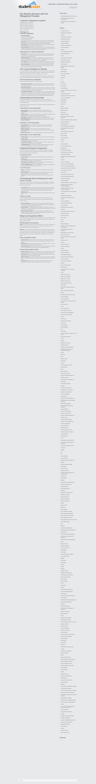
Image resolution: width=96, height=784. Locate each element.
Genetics (62, 338)
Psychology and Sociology (65, 606)
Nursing (62, 541)
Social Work (63, 644)
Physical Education (64, 579)
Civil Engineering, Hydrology (65, 154)
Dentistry (62, 219)
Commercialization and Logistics (66, 170)
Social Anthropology (64, 638)
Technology (63, 684)
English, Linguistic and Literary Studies (67, 290)
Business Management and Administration (68, 126)
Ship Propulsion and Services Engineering (68, 634)
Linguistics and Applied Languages (66, 464)
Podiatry (62, 587)
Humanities (63, 385)
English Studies (63, 285)
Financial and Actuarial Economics (66, 314)
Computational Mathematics (65, 178)
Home (21, 9)
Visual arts (62, 728)
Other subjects (63, 552)
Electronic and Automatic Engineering (67, 256)
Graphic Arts (63, 354)
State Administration (64, 669)
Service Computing (64, 632)
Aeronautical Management (65, 41)
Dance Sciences (63, 217)
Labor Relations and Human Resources (67, 440)
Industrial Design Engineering (66, 403)
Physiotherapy (63, 585)
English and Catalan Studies (65, 274)
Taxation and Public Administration (66, 680)
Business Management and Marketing (67, 131)
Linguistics (62, 462)
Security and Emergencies (65, 628)
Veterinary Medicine (64, 726)
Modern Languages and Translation (66, 517)
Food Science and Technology (66, 320)
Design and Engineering (65, 223)
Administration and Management (66, 32)
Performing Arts (63, 560)
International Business (64, 427)
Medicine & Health (64, 505)
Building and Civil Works (65, 114)
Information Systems (64, 417)
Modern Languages (64, 509)
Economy (24, 9)
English (62, 272)
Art (61, 79)
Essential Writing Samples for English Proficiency (69, 16)
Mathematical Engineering (65, 488)
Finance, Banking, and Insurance (66, 310)
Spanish (62, 655)
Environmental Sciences (65, 298)
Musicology (63, 525)
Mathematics (63, 490)
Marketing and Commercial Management (67, 482)
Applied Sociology (64, 69)
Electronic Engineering (64, 258)
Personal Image (63, 562)
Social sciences (63, 642)
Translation (63, 713)
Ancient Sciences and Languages (66, 57)
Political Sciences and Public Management (68, 595)
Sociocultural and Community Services (67, 646)
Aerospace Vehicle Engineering (66, 45)
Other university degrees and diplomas (67, 554)
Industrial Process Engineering (66, 411)
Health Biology (63, 360)
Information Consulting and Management (67, 415)
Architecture (63, 77)
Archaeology (63, 75)
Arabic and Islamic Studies (65, 73)
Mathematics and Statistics (65, 494)
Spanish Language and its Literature (67, 661)
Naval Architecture (64, 532)
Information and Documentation (66, 413)
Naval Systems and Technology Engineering (68, 539)
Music (62, 523)
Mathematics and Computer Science (67, 492)
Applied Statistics (63, 71)
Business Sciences (64, 133)
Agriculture (62, 49)
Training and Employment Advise (66, 711)
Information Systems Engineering (66, 419)
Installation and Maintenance (65, 423)
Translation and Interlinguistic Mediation (67, 715)
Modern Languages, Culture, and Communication (69, 519)
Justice (62, 438)
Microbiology (63, 507)
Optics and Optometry (64, 543)
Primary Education (64, 597)
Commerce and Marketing (65, 161)
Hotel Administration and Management (67, 379)
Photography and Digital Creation (66, 572)
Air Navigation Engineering (65, 53)
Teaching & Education (64, 682)
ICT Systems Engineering (65, 394)
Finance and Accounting (65, 308)
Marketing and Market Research (66, 484)
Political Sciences (64, 593)
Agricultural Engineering (65, 47)
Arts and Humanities (64, 88)
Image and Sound (64, 396)
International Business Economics (66, 429)
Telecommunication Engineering (66, 688)
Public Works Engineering (65, 611)
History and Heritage (64, 371)
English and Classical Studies (66, 276)
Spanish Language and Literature (66, 663)
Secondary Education (64, 626)
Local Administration (64, 468)
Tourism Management (64, 709)
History (62, 369)
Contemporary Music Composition (66, 203)
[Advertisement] (44, 30)
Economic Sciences (64, 240)
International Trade (64, 436)
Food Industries (63, 318)
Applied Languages (64, 64)
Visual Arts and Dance (64, 730)
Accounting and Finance (65, 30)
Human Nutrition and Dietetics (66, 383)
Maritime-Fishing (63, 478)
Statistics (62, 671)
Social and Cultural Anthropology (66, 636)
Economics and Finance (65, 244)
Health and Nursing (64, 358)
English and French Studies (65, 278)
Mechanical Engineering (65, 496)
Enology (62, 292)
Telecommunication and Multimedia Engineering (69, 686)
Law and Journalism (64, 458)
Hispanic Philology (64, 367)
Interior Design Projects (65, 425)
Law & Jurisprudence (64, 456)
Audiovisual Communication (65, 93)
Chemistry (62, 139)
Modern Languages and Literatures (66, 511)
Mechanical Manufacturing (65, 498)
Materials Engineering (64, 486)
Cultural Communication (65, 215)
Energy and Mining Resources (66, 265)
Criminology (63, 209)
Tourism (62, 704)
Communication (63, 172)
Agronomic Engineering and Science (67, 51)
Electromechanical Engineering (66, 254)
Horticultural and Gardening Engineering (67, 375)
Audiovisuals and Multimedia (65, 97)
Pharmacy (62, 564)
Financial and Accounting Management (67, 312)
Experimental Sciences (64, 304)
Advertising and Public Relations (66, 37)
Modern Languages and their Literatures (67, 515)
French (62, 329)
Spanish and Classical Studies (66, 657)
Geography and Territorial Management (67, 347)
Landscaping (63, 447)
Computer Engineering (64, 180)
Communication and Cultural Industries (67, 174)
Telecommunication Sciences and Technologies (68, 690)
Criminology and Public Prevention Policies (68, 211)
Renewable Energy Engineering (66, 617)
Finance (62, 306)
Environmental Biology (64, 296)
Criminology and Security (65, 213)
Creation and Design (64, 205)
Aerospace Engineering (65, 43)
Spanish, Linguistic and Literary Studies (67, 665)
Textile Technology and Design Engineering (68, 702)
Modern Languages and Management (67, 513)
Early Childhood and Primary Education (67, 232)
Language (62, 449)
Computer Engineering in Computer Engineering (69, 182)
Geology (62, 352)
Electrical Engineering (64, 250)
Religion (62, 615)
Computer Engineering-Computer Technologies (68, 191)
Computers (63, 193)
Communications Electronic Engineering (67, 176)
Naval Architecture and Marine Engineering (68, 534)
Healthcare (62, 362)
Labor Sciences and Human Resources (67, 445)
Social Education (63, 640)
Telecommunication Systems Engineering (67, 692)
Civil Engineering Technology (65, 150)
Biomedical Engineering (65, 108)
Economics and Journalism (65, 246)
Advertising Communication (65, 39)
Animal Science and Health (65, 59)
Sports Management (64, 667)
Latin (62, 451)
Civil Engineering (63, 148)
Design (62, 221)
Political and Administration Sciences (67, 591)
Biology (62, 106)
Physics (62, 583)
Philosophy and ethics (64, 570)
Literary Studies (63, 466)
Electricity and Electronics (65, 252)
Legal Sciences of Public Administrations (67, 460)
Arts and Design (63, 86)
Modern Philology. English (65, 521)
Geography (63, 340)
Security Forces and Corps (65, 630)
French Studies (63, 331)
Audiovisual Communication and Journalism (68, 95)
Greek (62, 356)
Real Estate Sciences (64, 613)
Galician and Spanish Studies (66, 336)
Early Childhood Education (65, 234)
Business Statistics (64, 135)
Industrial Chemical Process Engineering (67, 398)
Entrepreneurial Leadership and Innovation (68, 294)
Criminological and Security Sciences (67, 207)
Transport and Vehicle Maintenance (66, 722)
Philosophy (63, 568)
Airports (62, 55)
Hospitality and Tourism (65, 377)
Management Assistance (65, 470)
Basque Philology (64, 99)
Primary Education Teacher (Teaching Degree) (68, 599)
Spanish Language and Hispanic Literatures (68, 659)
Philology (62, 566)
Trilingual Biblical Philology (65, 724)
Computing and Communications (66, 195)
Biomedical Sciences (64, 110)
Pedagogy (62, 558)
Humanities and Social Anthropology (67, 389)
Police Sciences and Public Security (67, 589)
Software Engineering (64, 653)
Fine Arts (62, 316)
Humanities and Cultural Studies (66, 387)
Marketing (62, 480)
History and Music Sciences (65, 373)
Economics (63, 242)
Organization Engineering (65, 545)
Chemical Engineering (64, 137)
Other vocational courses (65, 556)
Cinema (62, 141)
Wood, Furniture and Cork (65, 732)
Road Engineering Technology (66, 619)
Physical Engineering (64, 581)
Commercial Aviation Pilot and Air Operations (68, 168)
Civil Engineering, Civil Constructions (67, 152)
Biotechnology (63, 112)
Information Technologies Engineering (67, 421)
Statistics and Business (64, 673)
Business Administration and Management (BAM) (69, 119)
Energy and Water (64, 267)
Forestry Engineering (64, 327)
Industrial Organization (64, 409)
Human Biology (63, 381)
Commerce (63, 159)
